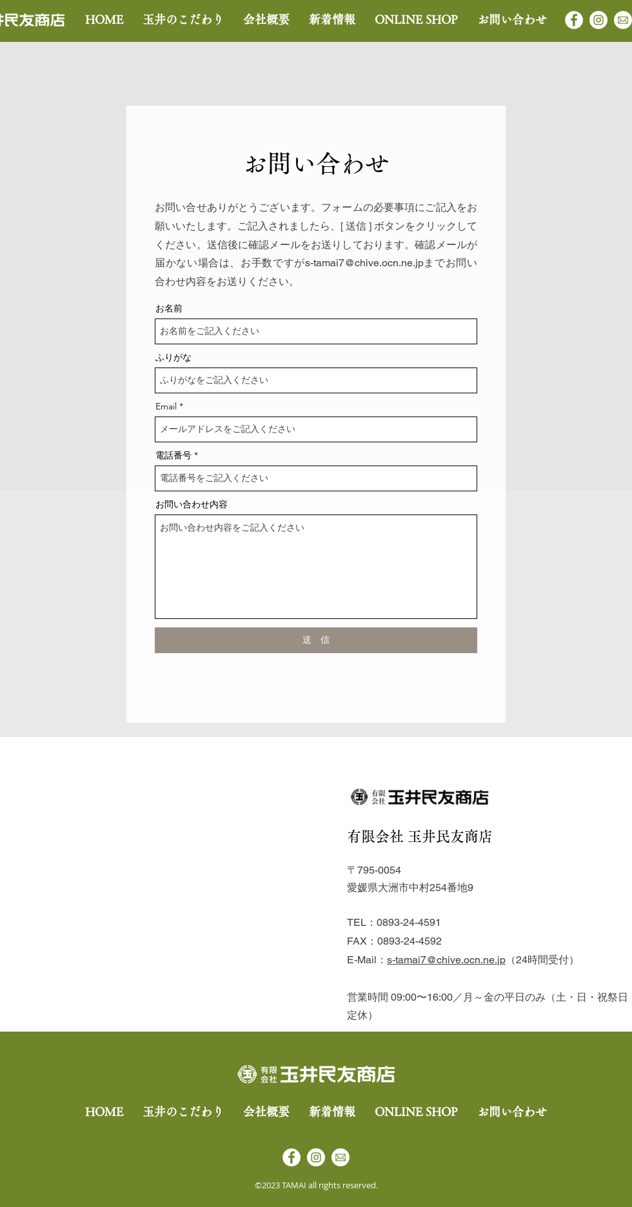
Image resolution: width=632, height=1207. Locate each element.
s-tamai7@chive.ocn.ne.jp (364, 263)
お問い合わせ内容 (191, 504)
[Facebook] (574, 20)
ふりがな (173, 357)
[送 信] (316, 640)
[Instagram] (598, 20)
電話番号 (173, 455)
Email (166, 406)
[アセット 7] (623, 20)
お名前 (169, 308)
